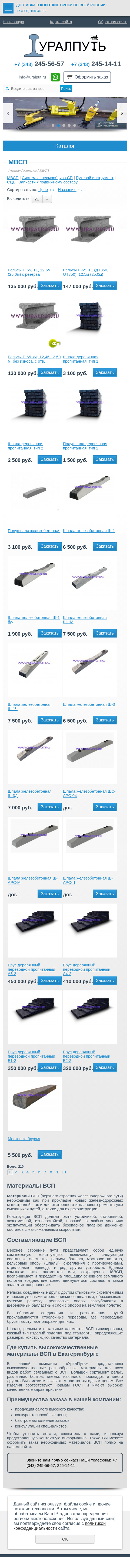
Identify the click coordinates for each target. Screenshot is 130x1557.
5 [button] (74, 125)
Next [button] (122, 113)
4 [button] (69, 125)
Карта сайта (61, 22)
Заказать (50, 285)
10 (64, 1172)
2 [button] (58, 125)
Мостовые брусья (24, 1139)
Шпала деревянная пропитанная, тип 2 (25, 446)
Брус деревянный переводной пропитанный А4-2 (86, 969)
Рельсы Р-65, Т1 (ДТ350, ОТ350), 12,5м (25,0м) (85, 272)
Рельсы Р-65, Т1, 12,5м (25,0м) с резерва (29, 272)
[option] (65, 113)
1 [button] (53, 125)
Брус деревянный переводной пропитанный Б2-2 (86, 1056)
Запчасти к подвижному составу (48, 182)
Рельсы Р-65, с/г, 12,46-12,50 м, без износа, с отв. (34, 359)
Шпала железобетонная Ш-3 (89, 704)
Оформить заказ (91, 77)
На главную (13, 22)
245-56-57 (39, 63)
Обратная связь (112, 22)
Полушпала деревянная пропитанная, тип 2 (85, 446)
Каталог (30, 170)
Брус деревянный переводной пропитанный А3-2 (31, 969)
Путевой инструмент (95, 178)
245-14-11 (96, 63)
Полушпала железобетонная (34, 531)
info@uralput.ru (32, 77)
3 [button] (63, 125)
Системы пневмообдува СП (47, 178)
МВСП (13, 178)
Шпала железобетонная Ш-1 (89, 531)
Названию (67, 190)
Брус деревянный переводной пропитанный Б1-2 (31, 1056)
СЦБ (11, 182)
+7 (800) (31, 11)
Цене (43, 190)
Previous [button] (8, 113)
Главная (14, 170)
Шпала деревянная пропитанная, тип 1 (80, 359)
